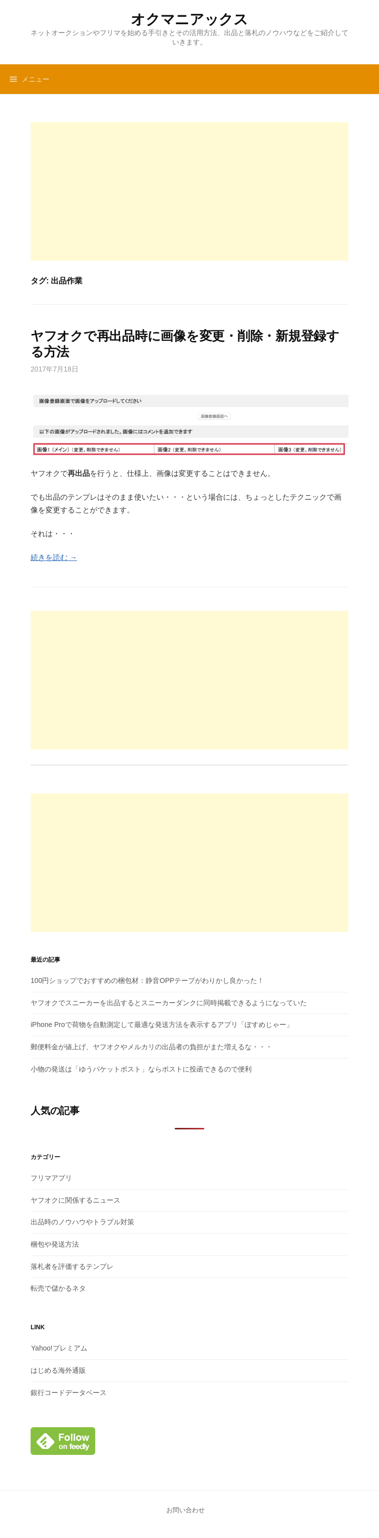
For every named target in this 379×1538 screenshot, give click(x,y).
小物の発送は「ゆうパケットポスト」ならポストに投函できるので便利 (141, 1069)
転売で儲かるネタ (58, 1288)
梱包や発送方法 (55, 1244)
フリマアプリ (51, 1178)
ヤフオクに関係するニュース (75, 1200)
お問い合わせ (185, 1510)
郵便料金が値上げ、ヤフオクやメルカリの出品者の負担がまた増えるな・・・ (151, 1047)
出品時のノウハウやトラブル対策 (82, 1222)
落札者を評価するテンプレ (72, 1266)
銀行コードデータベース (69, 1393)
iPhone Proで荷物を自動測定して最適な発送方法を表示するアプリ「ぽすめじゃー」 (162, 1024)
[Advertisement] (189, 191)
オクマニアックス (189, 19)
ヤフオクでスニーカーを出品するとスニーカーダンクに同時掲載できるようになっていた (169, 1003)
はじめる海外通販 (58, 1370)
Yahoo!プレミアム (59, 1348)
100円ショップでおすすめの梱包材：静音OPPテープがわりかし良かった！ (147, 980)
